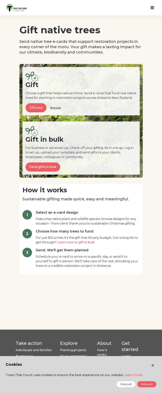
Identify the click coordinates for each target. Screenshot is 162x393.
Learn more (133, 375)
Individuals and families (34, 350)
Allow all (146, 384)
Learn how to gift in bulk (76, 242)
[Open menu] (152, 7)
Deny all (126, 384)
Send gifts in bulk (42, 167)
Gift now (36, 107)
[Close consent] (152, 365)
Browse (55, 107)
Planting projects (73, 350)
